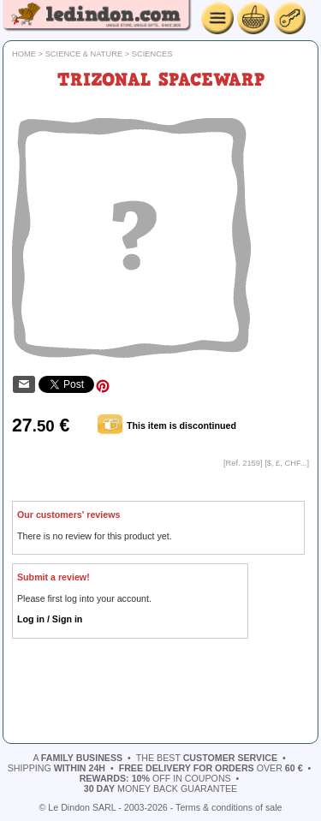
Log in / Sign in (49, 619)
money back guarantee (160, 788)
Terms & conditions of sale (228, 807)
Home (24, 54)
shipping (56, 768)
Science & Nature (84, 54)
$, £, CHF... (287, 463)
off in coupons (155, 778)
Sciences (152, 54)
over (211, 768)
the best (206, 758)
